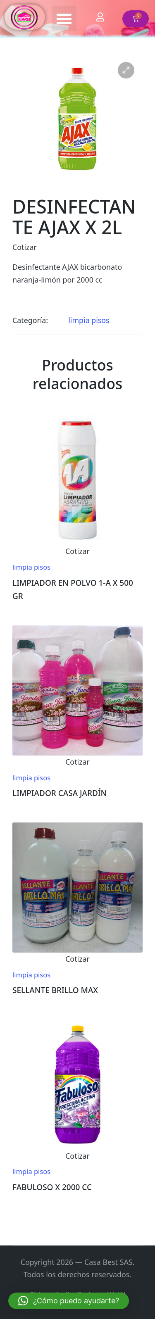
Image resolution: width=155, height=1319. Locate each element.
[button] (64, 18)
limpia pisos (88, 320)
